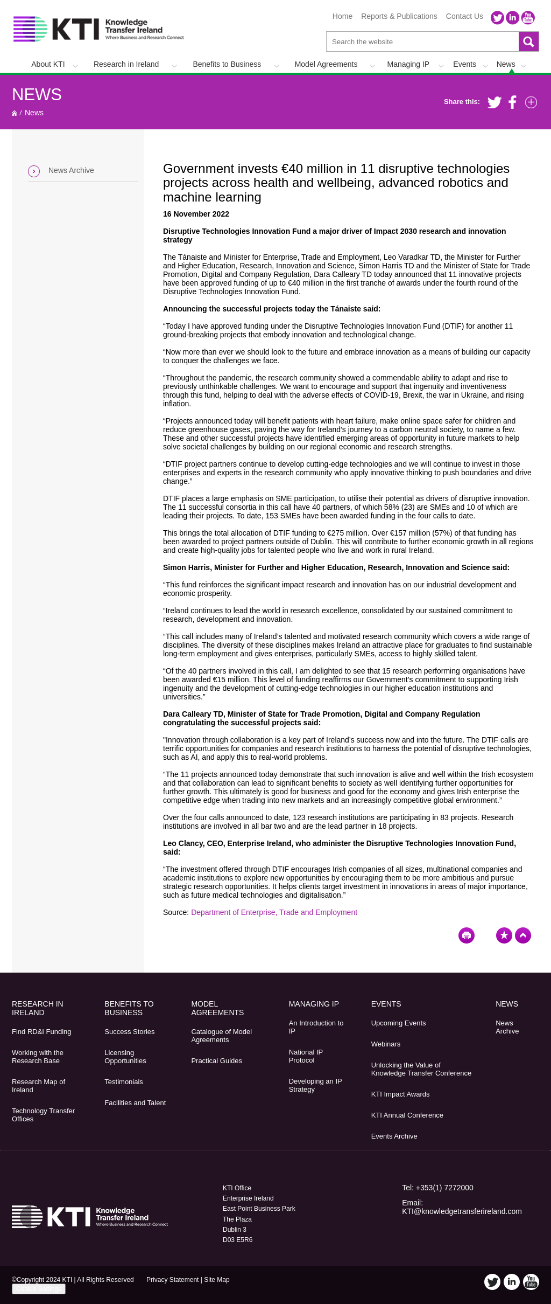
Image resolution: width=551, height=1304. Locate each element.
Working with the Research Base (37, 1057)
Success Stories (129, 1032)
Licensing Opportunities (125, 1057)
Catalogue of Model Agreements (221, 1036)
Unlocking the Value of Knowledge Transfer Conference (421, 1069)
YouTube (528, 18)
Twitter (498, 18)
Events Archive (394, 1136)
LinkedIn (513, 18)
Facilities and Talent (135, 1103)
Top (523, 935)
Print (466, 935)
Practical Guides (216, 1061)
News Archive (71, 170)
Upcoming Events (398, 1023)
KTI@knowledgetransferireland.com (462, 1211)
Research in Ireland (126, 64)
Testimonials (123, 1082)
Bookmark (504, 935)
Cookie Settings (38, 1289)
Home (342, 16)
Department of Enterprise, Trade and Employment (274, 912)
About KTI (48, 64)
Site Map (216, 1280)
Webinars (386, 1044)
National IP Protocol (306, 1056)
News (506, 64)
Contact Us (464, 16)
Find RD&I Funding (42, 1032)
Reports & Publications (399, 16)
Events (464, 64)
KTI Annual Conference (407, 1115)
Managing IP (408, 64)
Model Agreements (326, 64)
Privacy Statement (172, 1280)
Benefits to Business (227, 64)
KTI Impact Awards (400, 1094)
